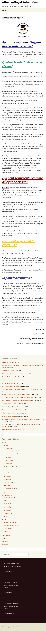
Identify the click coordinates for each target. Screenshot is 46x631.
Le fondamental (8, 448)
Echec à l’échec (8, 501)
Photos (4, 492)
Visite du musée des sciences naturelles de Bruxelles (17, 401)
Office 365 (7, 532)
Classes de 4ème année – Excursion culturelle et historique (19, 389)
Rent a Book (7, 504)
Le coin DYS (7, 476)
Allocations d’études (10, 498)
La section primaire (11, 451)
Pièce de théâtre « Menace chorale (12, 374)
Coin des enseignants (8, 520)
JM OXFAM (7, 485)
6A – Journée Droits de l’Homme (11, 386)
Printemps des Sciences (9, 380)
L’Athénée (5, 446)
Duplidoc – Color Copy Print (12, 525)
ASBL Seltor (7, 479)
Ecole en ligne (8, 507)
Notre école (9, 460)
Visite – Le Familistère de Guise (11, 407)
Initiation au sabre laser (9, 429)
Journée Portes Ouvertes (9, 377)
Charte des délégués (10, 482)
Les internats (8, 513)
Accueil (4, 442)
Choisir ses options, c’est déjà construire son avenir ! (17, 397)
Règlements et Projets (10, 467)
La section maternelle (12, 454)
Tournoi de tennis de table (9, 410)
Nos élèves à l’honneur (8, 383)
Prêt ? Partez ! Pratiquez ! (9, 413)
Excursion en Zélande (8, 371)
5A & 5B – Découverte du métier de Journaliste (16, 394)
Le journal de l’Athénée (10, 488)
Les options (7, 470)
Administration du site (10, 522)
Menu (4, 10)
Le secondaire (8, 457)
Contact (4, 538)
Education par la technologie (10, 416)
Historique (9, 463)
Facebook (5, 541)
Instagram (5, 544)
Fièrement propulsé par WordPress (12, 627)
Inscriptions (7, 473)
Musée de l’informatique (9, 362)
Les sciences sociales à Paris (10, 404)
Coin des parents (7, 495)
